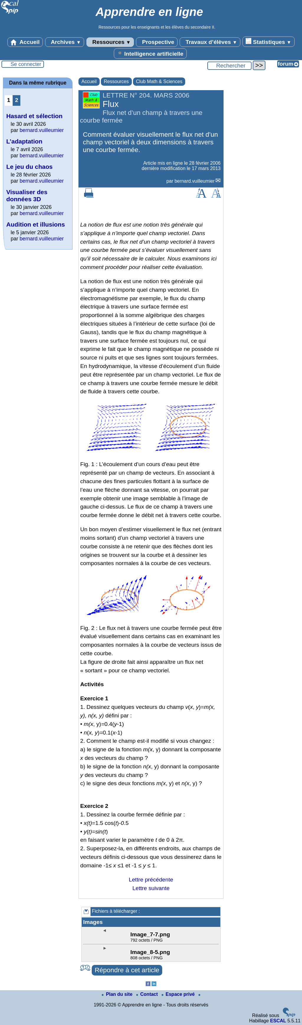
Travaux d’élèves (210, 42)
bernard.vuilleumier (195, 181)
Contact (147, 994)
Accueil (25, 42)
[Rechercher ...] (229, 66)
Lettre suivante (151, 888)
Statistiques (268, 41)
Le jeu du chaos (29, 166)
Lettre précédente (151, 880)
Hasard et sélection (34, 116)
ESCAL (278, 1020)
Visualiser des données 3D (26, 195)
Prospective (156, 42)
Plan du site (118, 994)
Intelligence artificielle (150, 53)
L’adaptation (24, 141)
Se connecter (26, 64)
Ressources (110, 42)
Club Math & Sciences (159, 81)
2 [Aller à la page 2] (16, 100)
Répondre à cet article (127, 970)
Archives (64, 42)
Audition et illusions (35, 224)
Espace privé (179, 994)
